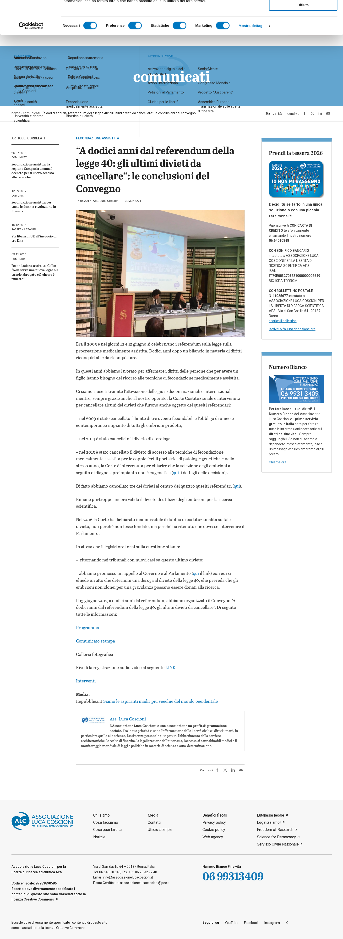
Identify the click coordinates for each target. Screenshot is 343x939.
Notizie (99, 837)
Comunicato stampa (95, 641)
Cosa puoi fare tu (107, 829)
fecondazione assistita (97, 138)
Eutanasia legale (270, 815)
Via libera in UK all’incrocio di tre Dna (33, 238)
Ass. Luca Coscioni (106, 201)
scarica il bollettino (283, 321)
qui (176, 472)
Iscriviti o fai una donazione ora (292, 329)
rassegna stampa (24, 229)
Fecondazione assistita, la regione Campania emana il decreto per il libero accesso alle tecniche (32, 171)
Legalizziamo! (269, 822)
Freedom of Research (275, 829)
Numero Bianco (288, 367)
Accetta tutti (303, 12)
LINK (169, 667)
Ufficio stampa (160, 829)
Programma (87, 627)
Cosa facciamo (105, 822)
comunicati (133, 201)
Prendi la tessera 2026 (296, 153)
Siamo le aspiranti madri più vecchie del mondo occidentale (160, 701)
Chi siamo (101, 815)
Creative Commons (39, 899)
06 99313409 (232, 876)
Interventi (86, 681)
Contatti (154, 822)
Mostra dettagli (251, 59)
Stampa (273, 114)
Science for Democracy (276, 837)
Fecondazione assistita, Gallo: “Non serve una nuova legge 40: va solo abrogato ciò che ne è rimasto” (35, 272)
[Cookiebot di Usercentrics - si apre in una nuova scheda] (31, 59)
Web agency (212, 837)
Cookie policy (213, 829)
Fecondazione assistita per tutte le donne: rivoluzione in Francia (33, 206)
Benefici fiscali (214, 815)
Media (153, 815)
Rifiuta (303, 39)
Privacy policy (214, 822)
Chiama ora (277, 462)
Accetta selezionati (303, 25)
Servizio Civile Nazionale (278, 844)
